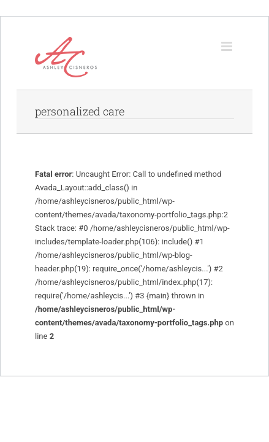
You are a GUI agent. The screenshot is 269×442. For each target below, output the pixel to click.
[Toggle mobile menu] (227, 46)
